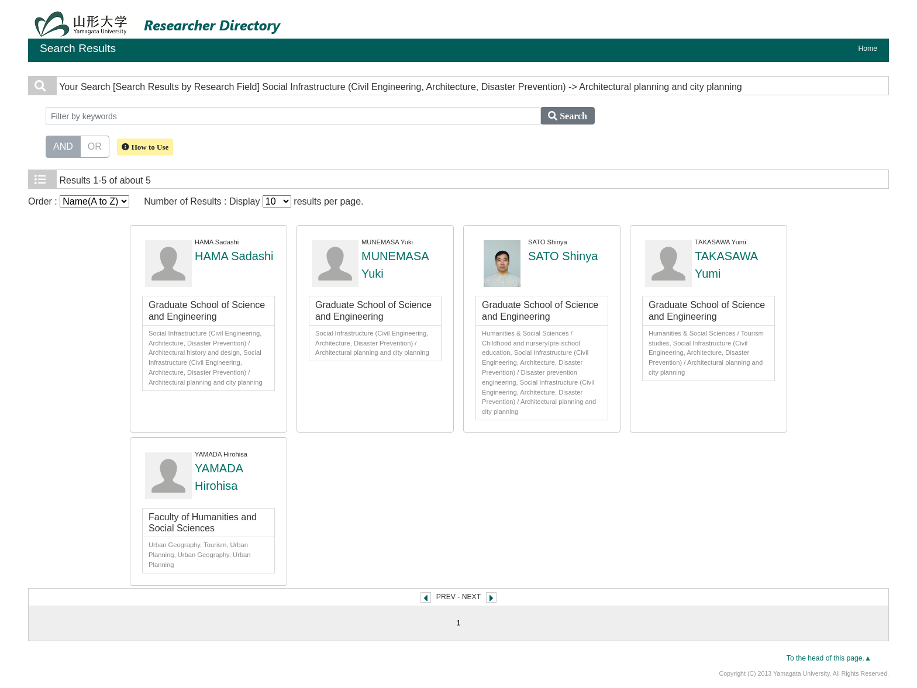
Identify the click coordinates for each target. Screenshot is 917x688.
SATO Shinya (563, 256)
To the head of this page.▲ (829, 658)
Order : (78, 201)
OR (95, 145)
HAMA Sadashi (234, 256)
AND (63, 145)
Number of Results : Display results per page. (253, 201)
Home (868, 48)
